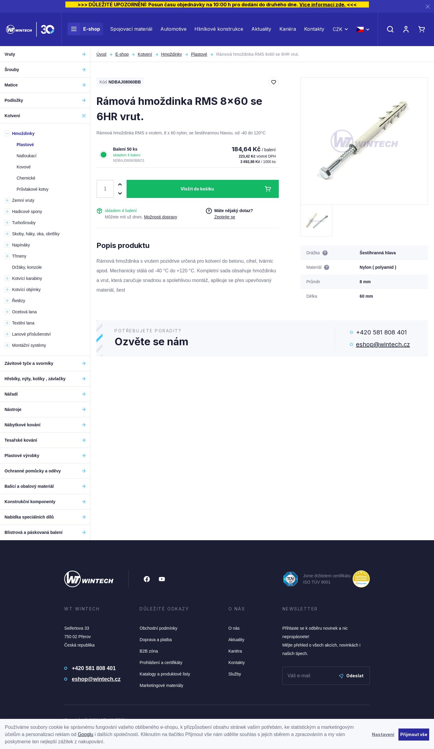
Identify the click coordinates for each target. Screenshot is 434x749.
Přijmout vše (413, 734)
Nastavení (383, 734)
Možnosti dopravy (160, 217)
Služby (234, 674)
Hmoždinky (171, 54)
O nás (234, 628)
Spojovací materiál (131, 30)
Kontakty (314, 30)
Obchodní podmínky (158, 628)
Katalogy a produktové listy (165, 674)
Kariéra (287, 30)
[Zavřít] (427, 6)
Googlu (85, 734)
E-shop (84, 29)
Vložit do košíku (197, 188)
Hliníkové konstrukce (218, 30)
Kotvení (145, 54)
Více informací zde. (322, 5)
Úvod (101, 54)
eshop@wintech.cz (383, 344)
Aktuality (261, 30)
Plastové (199, 54)
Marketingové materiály (161, 685)
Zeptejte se (224, 217)
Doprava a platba (156, 639)
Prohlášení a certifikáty (161, 662)
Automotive (173, 30)
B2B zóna (149, 651)
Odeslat (351, 675)
